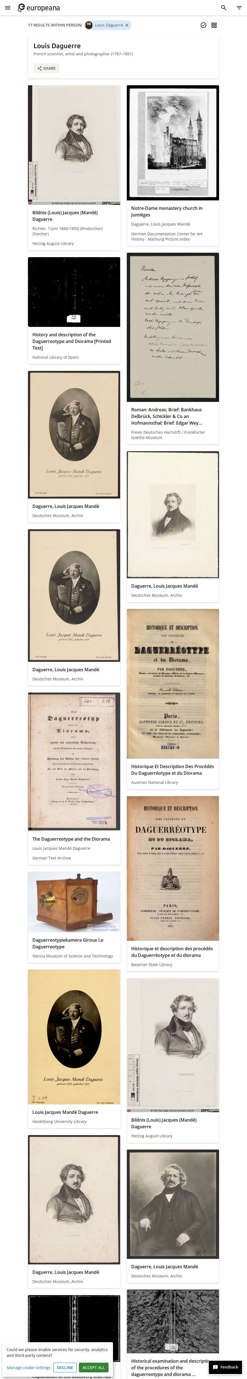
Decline (65, 1367)
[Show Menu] (7, 7)
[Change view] (214, 25)
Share (46, 68)
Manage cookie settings (28, 1367)
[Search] (223, 7)
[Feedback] (225, 1367)
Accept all (94, 1367)
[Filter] (239, 7)
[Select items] (203, 25)
